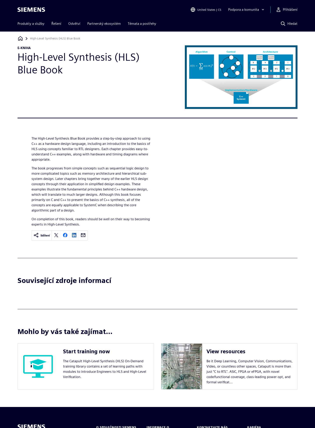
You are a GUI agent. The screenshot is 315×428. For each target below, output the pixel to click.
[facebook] (65, 235)
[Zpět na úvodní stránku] (20, 38)
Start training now (86, 351)
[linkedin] (74, 235)
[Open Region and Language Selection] (206, 9)
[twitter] (56, 235)
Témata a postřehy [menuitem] (142, 23)
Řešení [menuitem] (56, 23)
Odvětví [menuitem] (74, 23)
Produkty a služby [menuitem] (31, 23)
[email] (83, 235)
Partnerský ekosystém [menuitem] (104, 23)
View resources (225, 351)
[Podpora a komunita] (246, 9)
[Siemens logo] (31, 9)
